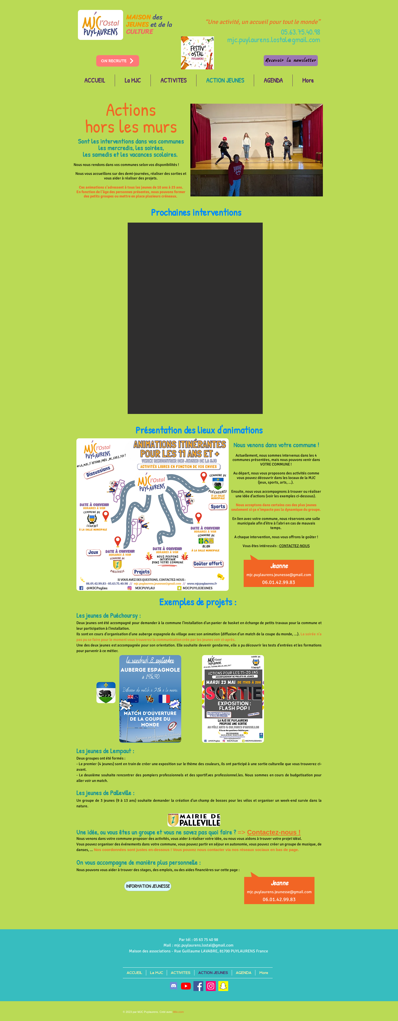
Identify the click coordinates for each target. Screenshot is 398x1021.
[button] (195, 318)
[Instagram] (211, 986)
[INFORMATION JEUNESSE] (147, 886)
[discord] (173, 986)
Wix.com (178, 1011)
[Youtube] (186, 986)
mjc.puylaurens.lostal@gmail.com (273, 39)
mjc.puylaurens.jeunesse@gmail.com (278, 574)
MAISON (138, 17)
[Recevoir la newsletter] (291, 60)
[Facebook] (198, 986)
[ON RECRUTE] (117, 61)
